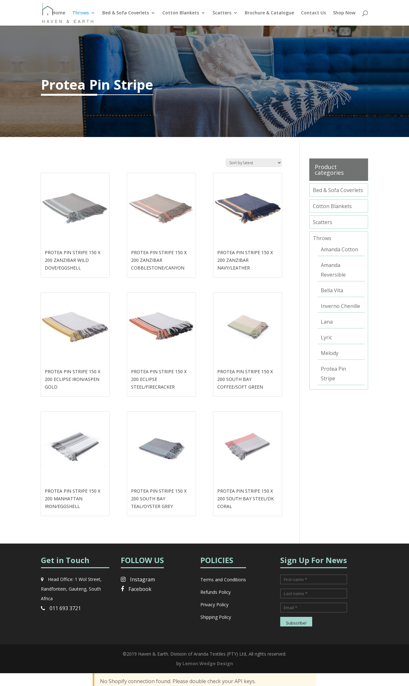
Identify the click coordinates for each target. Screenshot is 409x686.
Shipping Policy (215, 617)
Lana (327, 321)
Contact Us (313, 13)
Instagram (138, 579)
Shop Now (344, 13)
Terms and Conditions (223, 580)
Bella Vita (332, 290)
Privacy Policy (214, 604)
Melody (329, 353)
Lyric (326, 337)
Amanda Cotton (339, 249)
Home (58, 13)
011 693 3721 (61, 608)
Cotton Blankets (180, 13)
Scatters (221, 13)
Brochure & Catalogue (269, 13)
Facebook (136, 589)
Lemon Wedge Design (207, 663)
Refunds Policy (215, 592)
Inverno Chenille (340, 306)
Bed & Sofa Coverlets (125, 13)
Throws (80, 13)
